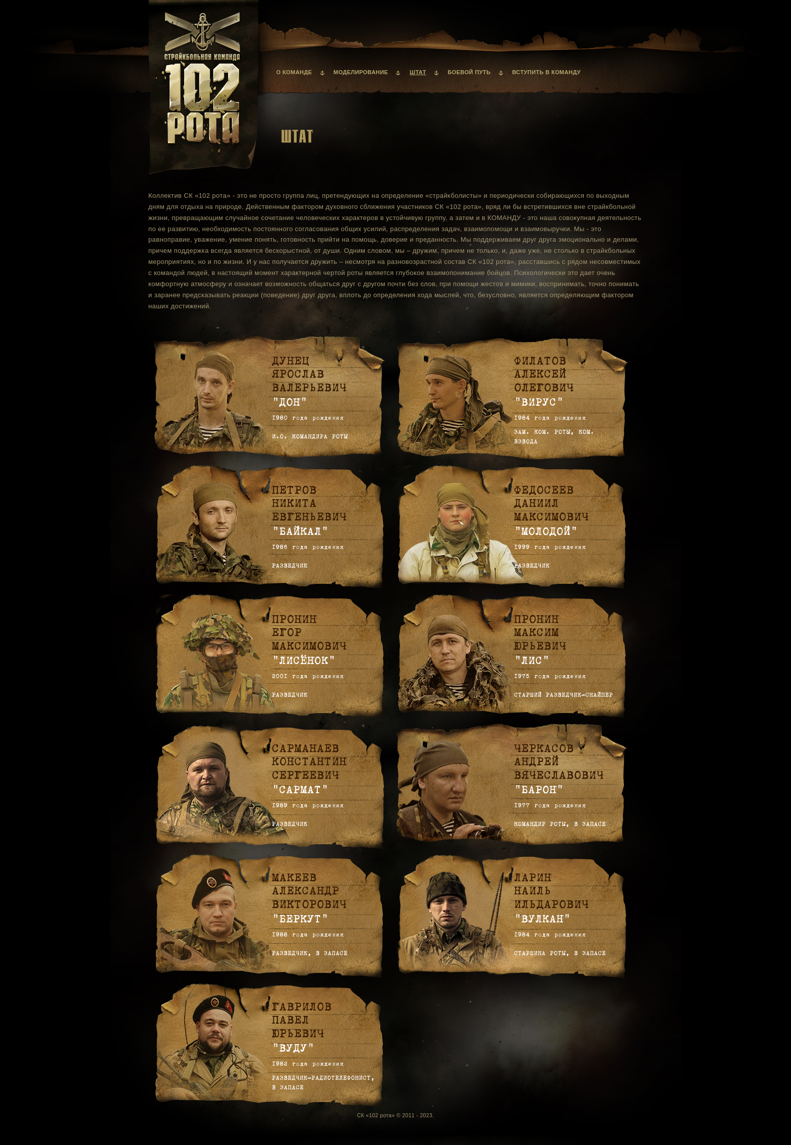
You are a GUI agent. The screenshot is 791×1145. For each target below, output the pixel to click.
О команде (294, 72)
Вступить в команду (546, 72)
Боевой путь (468, 72)
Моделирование (360, 72)
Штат (418, 72)
